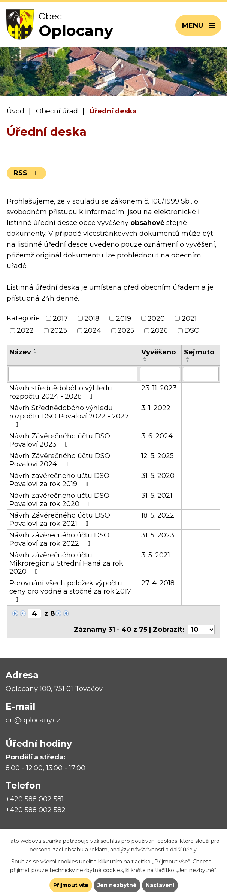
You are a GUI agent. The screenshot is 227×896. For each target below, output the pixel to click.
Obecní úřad (57, 111)
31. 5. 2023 (157, 535)
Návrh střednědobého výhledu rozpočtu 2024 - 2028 (60, 392)
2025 (126, 330)
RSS (26, 173)
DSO (192, 330)
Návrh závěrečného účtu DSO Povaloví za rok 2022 (59, 539)
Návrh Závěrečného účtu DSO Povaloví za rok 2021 (59, 519)
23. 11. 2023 (159, 388)
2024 (92, 330)
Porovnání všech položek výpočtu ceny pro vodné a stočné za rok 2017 (70, 591)
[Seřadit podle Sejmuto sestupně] (188, 360)
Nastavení (160, 885)
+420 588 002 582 (36, 810)
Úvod (15, 111)
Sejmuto (199, 352)
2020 (156, 318)
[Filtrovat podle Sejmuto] (201, 374)
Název (20, 352)
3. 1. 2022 (155, 408)
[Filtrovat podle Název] (72, 374)
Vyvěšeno (158, 352)
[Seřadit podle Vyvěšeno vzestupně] (145, 357)
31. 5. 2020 (158, 476)
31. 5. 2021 (156, 495)
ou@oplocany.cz (33, 720)
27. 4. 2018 (158, 583)
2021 (189, 318)
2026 (159, 330)
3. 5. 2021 (155, 555)
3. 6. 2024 (157, 436)
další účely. (184, 849)
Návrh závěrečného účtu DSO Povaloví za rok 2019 (59, 480)
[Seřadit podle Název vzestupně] (35, 349)
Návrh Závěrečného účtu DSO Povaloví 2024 (59, 460)
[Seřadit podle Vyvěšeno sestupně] (145, 360)
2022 (25, 330)
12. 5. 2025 (157, 456)
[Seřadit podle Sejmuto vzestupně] (188, 357)
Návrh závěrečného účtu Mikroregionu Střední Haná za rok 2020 (66, 563)
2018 (91, 318)
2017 (60, 318)
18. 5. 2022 (157, 515)
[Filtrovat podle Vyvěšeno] (160, 374)
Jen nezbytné (117, 885)
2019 (123, 318)
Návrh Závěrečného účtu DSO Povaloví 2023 (59, 440)
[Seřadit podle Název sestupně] (35, 352)
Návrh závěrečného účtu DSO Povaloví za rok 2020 (59, 499)
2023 (58, 330)
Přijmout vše (70, 885)
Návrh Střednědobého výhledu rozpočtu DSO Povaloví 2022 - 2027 (69, 416)
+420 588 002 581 (35, 799)
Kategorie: (24, 318)
